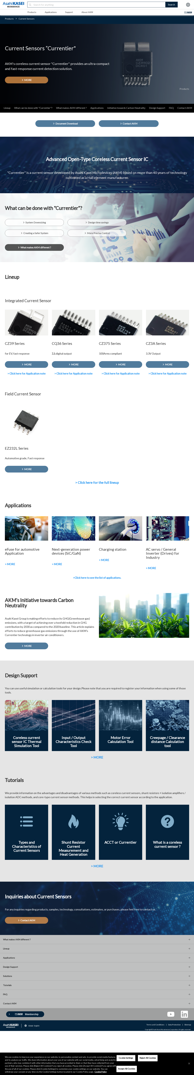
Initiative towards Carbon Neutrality (126, 107)
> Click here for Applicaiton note (26, 373)
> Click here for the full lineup (97, 482)
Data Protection (174, 1024)
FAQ (171, 107)
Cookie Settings (126, 1058)
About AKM (87, 12)
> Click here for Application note (167, 373)
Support (69, 12)
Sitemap (187, 1024)
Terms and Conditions (155, 1024)
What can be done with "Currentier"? (33, 107)
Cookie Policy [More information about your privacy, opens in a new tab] (100, 1072)
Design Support (157, 107)
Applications (51, 12)
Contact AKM (184, 107)
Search (171, 4)
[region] (97, 1064)
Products (31, 12)
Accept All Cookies (126, 1069)
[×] (189, 1063)
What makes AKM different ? (71, 107)
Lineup (7, 107)
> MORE (10, 564)
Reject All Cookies (148, 1058)
